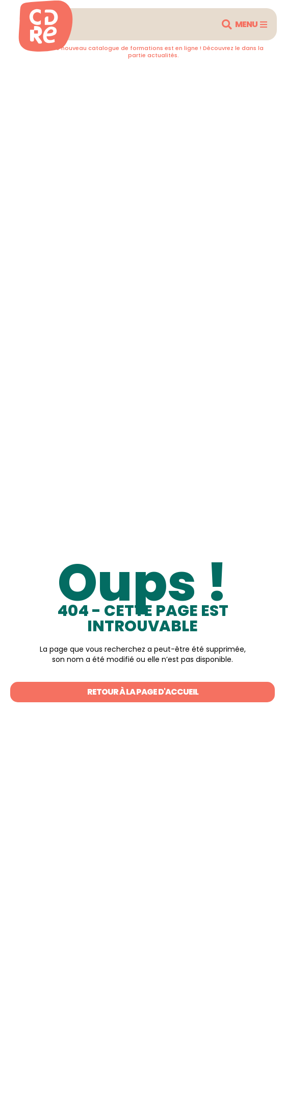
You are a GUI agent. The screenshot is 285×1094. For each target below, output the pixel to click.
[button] (226, 24)
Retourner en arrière (62, 76)
